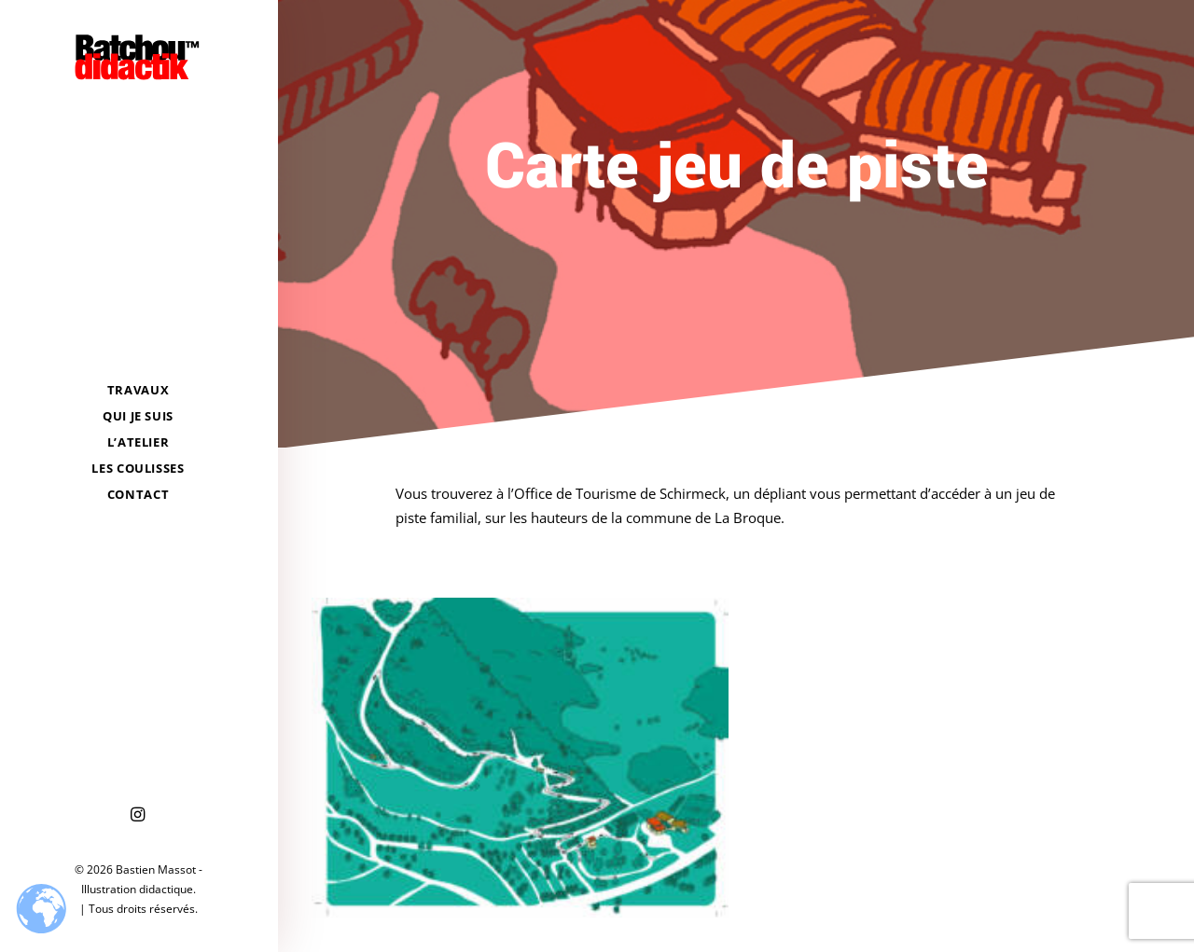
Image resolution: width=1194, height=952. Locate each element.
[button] (138, 815)
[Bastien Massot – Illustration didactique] (138, 57)
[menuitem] (138, 815)
